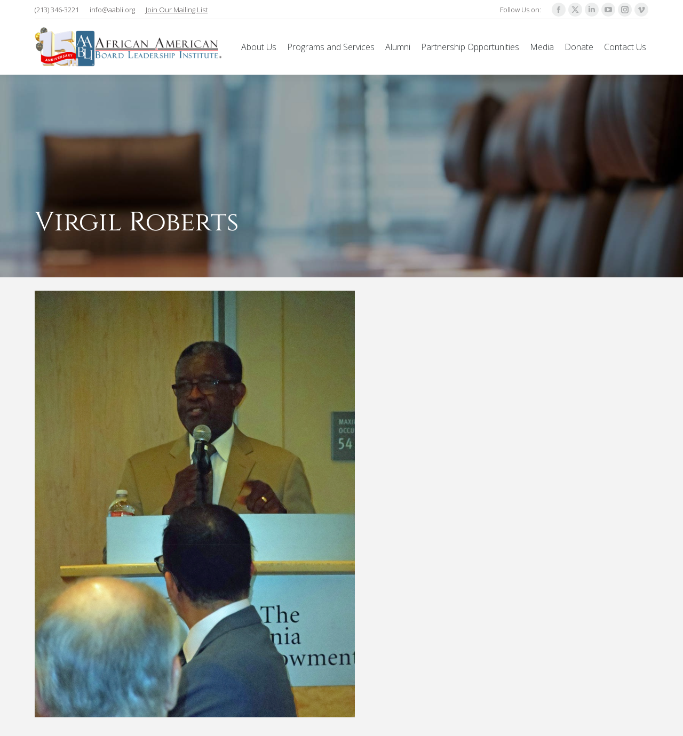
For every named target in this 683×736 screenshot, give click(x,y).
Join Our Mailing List (177, 9)
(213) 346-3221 (57, 9)
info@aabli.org (112, 9)
